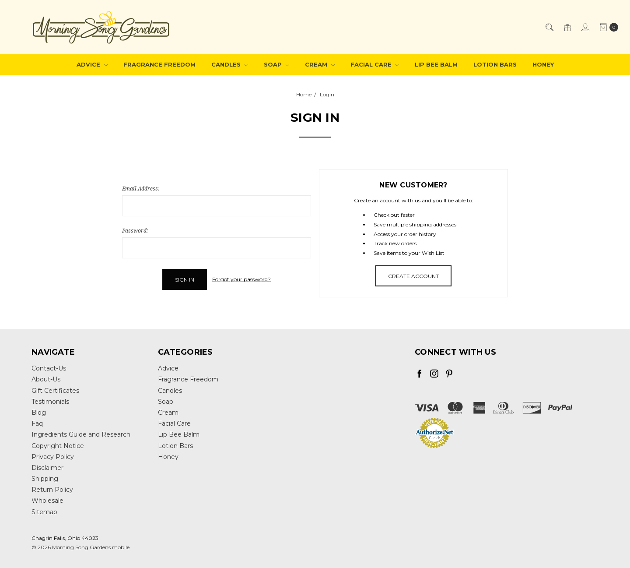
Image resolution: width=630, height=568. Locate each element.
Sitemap (44, 512)
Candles (229, 64)
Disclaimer (47, 468)
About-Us (46, 379)
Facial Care (374, 64)
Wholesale (47, 500)
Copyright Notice (58, 446)
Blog (39, 412)
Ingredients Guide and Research (81, 434)
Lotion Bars (495, 64)
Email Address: (140, 188)
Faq (37, 423)
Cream (320, 64)
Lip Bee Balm (436, 64)
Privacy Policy (53, 457)
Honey (543, 64)
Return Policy (52, 490)
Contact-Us (49, 368)
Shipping (45, 479)
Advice (92, 64)
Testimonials (50, 402)
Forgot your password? (241, 279)
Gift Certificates (55, 391)
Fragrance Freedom (159, 64)
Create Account (413, 276)
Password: (135, 230)
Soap (276, 64)
